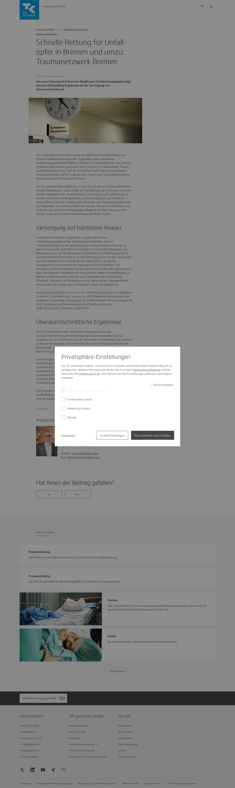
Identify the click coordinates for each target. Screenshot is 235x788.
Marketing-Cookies (78, 408)
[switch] (162, 385)
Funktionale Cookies (79, 399)
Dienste (72, 417)
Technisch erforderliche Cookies (86, 390)
